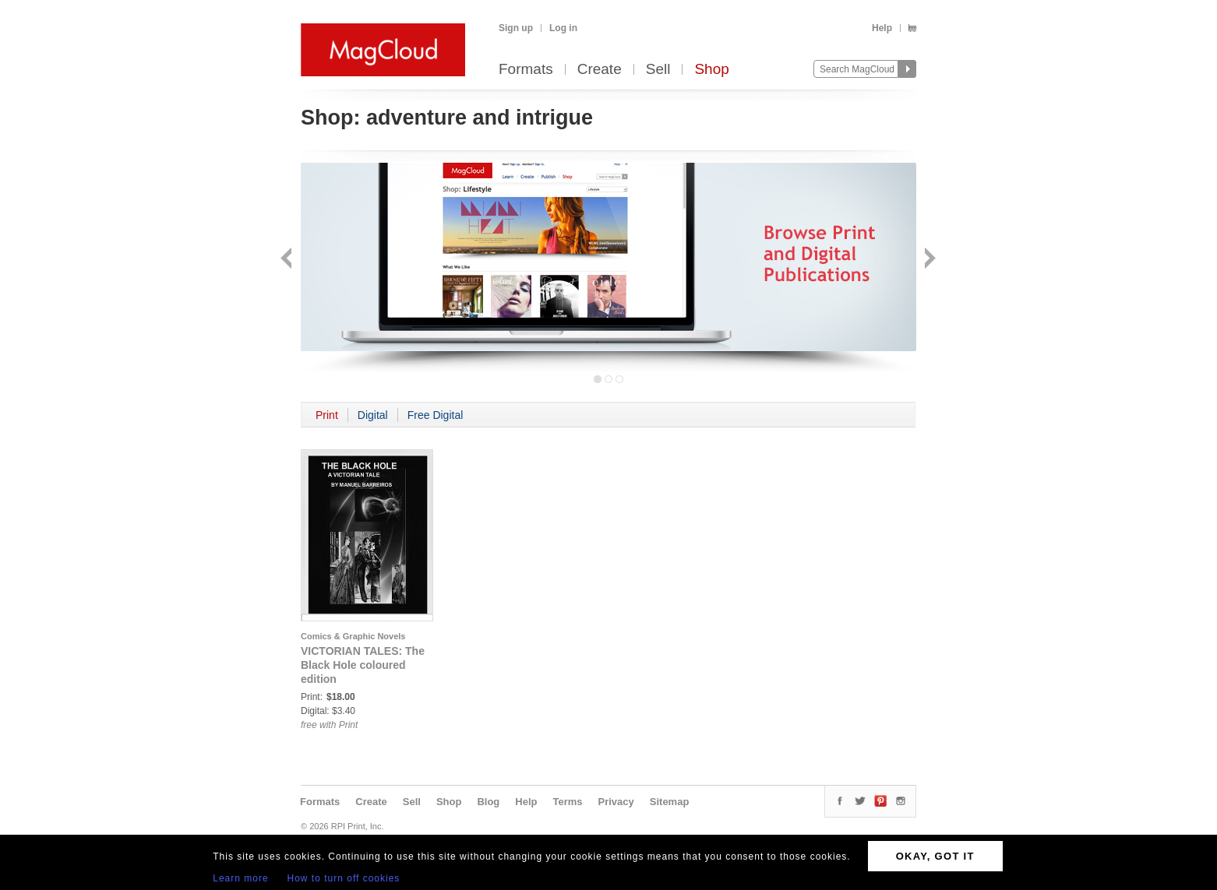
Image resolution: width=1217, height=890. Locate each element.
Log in (563, 28)
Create (599, 69)
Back (287, 259)
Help (882, 28)
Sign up (516, 28)
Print (327, 415)
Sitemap (670, 801)
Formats (526, 69)
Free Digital (435, 415)
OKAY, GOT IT (935, 856)
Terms (567, 801)
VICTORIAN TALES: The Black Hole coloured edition (363, 665)
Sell (658, 69)
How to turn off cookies (343, 878)
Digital (373, 415)
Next (928, 259)
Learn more (240, 878)
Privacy (616, 801)
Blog (488, 801)
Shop (711, 69)
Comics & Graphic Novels (353, 636)
